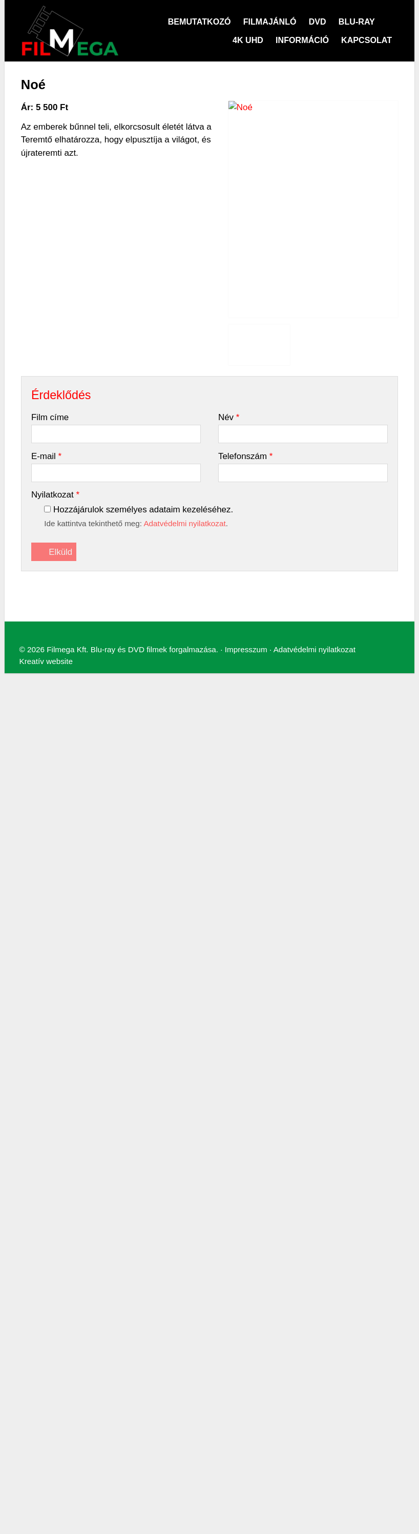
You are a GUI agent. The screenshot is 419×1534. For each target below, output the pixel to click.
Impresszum (222, 572)
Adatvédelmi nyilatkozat (283, 572)
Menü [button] (34, 482)
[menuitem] (46, 499)
